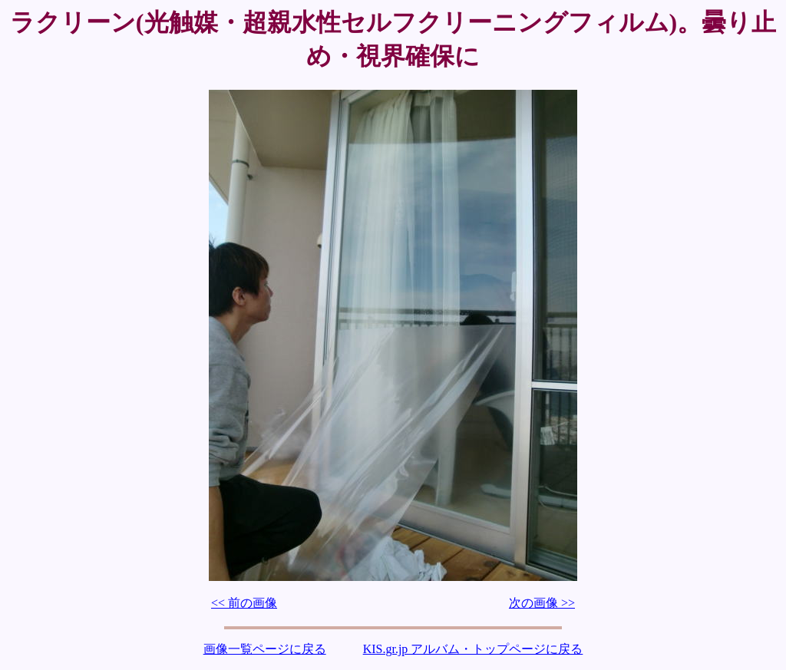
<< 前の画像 (244, 602)
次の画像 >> (542, 602)
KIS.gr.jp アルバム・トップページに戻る (473, 648)
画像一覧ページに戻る (264, 648)
